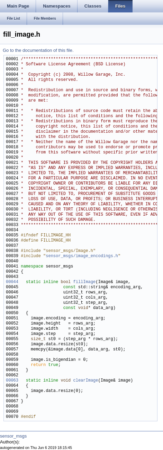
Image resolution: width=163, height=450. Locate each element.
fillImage (84, 282)
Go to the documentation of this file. (38, 50)
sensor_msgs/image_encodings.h (82, 256)
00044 (12, 282)
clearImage (85, 381)
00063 (12, 381)
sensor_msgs (13, 436)
